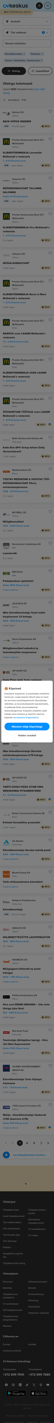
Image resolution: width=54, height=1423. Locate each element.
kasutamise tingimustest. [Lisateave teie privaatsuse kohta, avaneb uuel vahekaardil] (26, 717)
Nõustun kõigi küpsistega (27, 726)
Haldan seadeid (27, 735)
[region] (27, 711)
